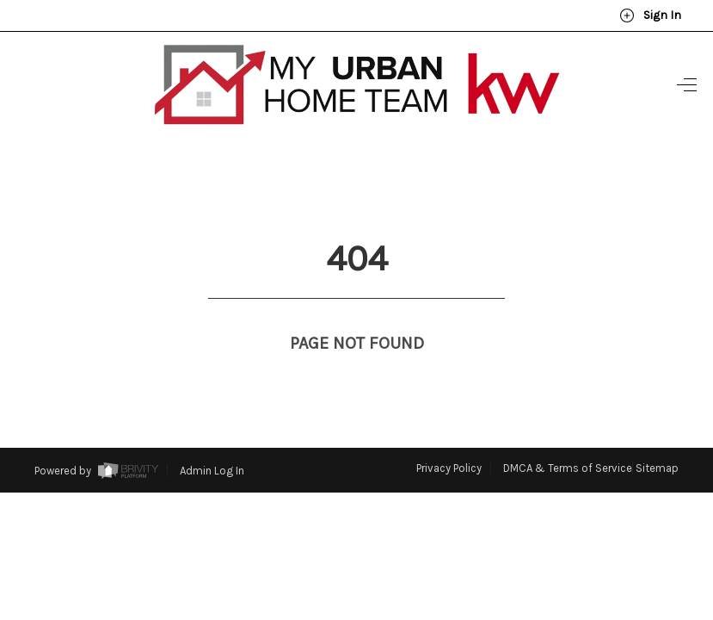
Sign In (650, 15)
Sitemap (657, 436)
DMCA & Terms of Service (567, 436)
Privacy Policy (449, 436)
